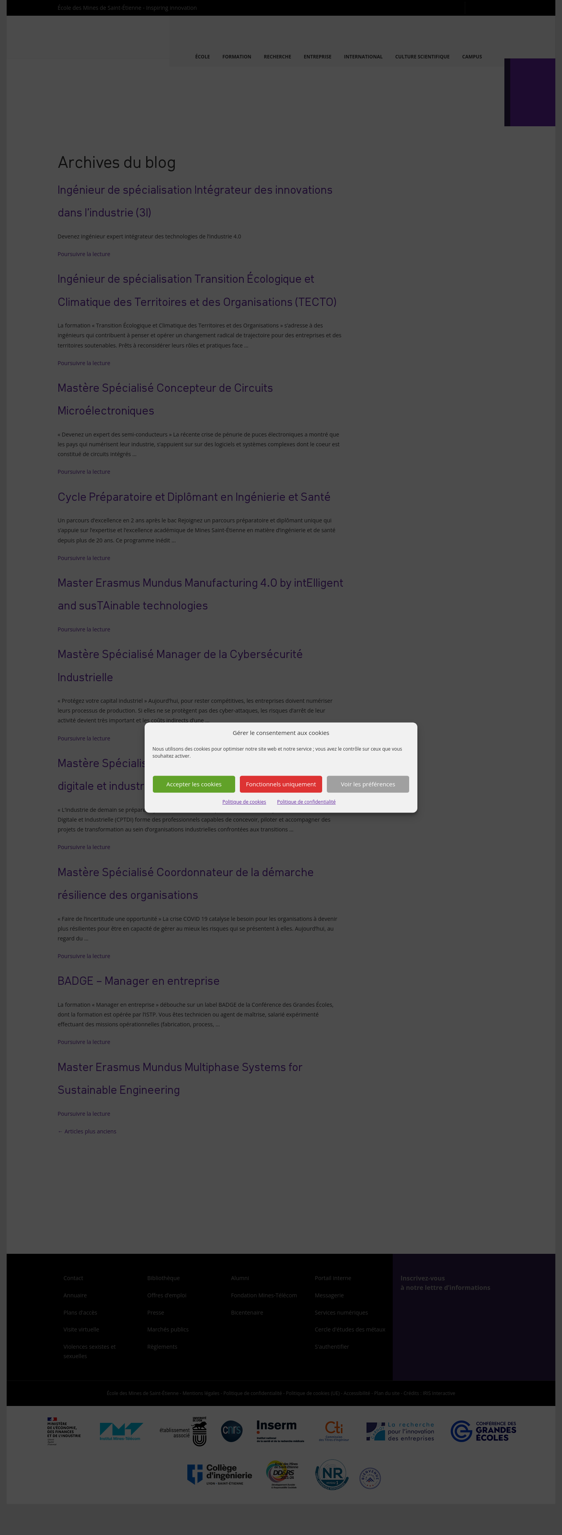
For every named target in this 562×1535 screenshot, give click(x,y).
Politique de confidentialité (306, 801)
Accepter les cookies (194, 784)
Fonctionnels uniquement (281, 784)
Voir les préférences (368, 784)
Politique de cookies (244, 801)
